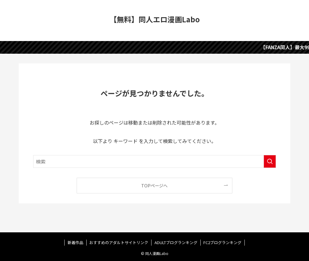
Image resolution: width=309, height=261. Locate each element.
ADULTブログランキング (175, 242)
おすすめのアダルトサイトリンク (118, 242)
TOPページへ (154, 185)
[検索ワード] (154, 161)
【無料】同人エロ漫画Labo (155, 19)
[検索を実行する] (270, 161)
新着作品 (75, 242)
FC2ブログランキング (222, 242)
